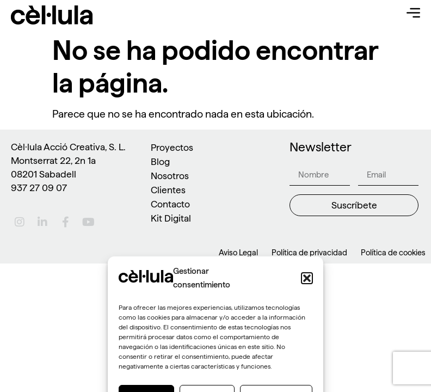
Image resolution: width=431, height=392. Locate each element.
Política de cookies (393, 252)
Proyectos (172, 147)
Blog (160, 161)
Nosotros (170, 175)
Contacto (170, 204)
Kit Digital (171, 218)
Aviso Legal (238, 252)
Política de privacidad (309, 252)
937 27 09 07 (39, 187)
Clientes (168, 190)
